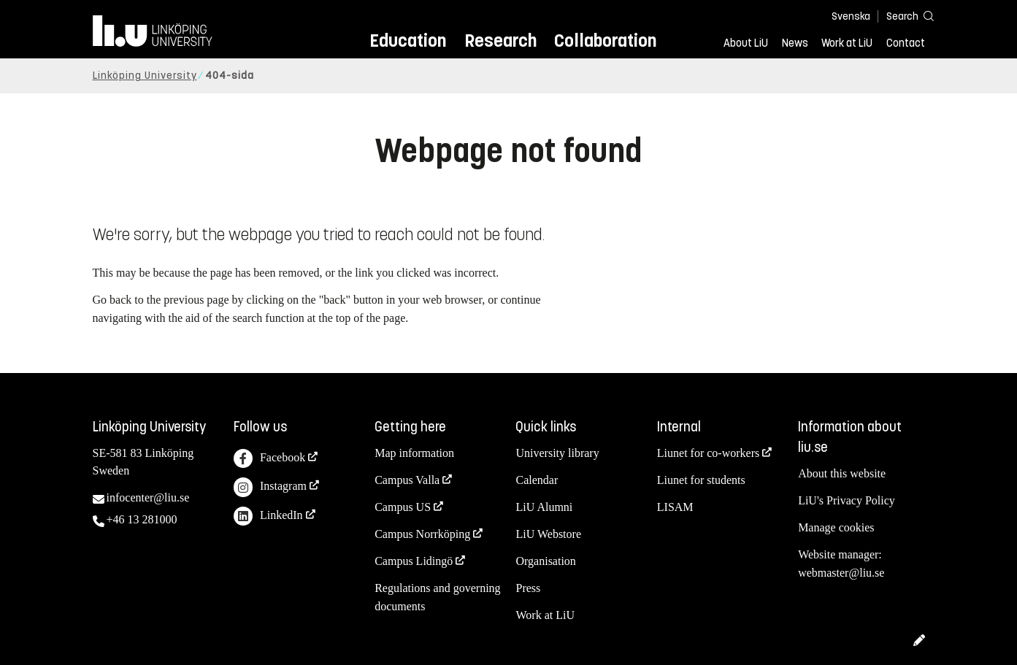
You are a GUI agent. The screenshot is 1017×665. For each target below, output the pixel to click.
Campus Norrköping (422, 534)
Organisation (545, 561)
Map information (414, 453)
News (795, 43)
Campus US (403, 507)
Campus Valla (407, 480)
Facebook (269, 459)
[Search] (903, 15)
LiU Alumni (543, 507)
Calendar (536, 480)
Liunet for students (701, 480)
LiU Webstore (548, 534)
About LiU (746, 43)
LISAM (675, 507)
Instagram (270, 487)
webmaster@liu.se (841, 572)
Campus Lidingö (414, 561)
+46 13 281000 (142, 519)
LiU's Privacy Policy (846, 500)
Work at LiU (846, 43)
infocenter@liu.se (148, 497)
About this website (842, 473)
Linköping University (145, 75)
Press (527, 588)
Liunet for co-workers (708, 453)
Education (407, 40)
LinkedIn (268, 516)
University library (557, 453)
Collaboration (605, 40)
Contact (905, 43)
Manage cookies (836, 527)
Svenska (851, 16)
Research (500, 40)
